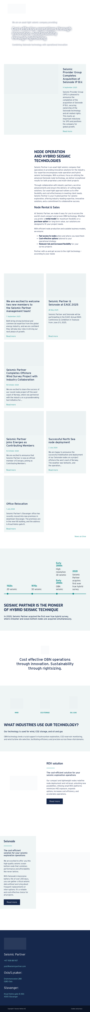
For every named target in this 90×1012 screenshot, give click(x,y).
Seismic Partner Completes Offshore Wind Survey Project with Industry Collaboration (22, 374)
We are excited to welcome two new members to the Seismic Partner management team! (23, 306)
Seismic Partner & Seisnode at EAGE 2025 (63, 303)
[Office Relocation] (24, 488)
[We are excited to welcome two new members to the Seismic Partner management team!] (24, 285)
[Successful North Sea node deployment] (66, 423)
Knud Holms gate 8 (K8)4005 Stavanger (14, 995)
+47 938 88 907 (11, 960)
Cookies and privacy (76, 1008)
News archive (80, 536)
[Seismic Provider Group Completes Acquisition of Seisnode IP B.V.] (31, 99)
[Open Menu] (80, 9)
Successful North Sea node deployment (62, 441)
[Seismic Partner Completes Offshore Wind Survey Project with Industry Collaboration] (24, 354)
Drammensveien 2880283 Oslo (13, 980)
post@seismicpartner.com (15, 966)
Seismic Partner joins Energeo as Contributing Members (20, 442)
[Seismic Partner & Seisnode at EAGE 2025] (66, 285)
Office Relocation (17, 503)
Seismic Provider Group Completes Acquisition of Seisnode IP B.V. (73, 76)
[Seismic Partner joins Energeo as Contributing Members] (24, 423)
